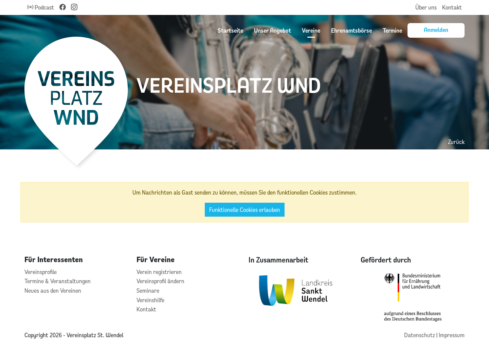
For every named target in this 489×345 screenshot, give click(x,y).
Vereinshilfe (150, 300)
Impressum (452, 335)
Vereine (311, 30)
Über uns (426, 7)
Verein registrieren (159, 272)
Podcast (40, 7)
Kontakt (452, 7)
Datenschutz (420, 335)
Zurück (456, 142)
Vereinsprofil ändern (160, 281)
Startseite (230, 30)
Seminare (148, 290)
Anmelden (436, 29)
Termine (392, 30)
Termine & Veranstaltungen (57, 281)
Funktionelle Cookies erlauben (244, 210)
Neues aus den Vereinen (52, 290)
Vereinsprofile (40, 272)
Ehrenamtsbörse (351, 30)
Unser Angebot (272, 30)
